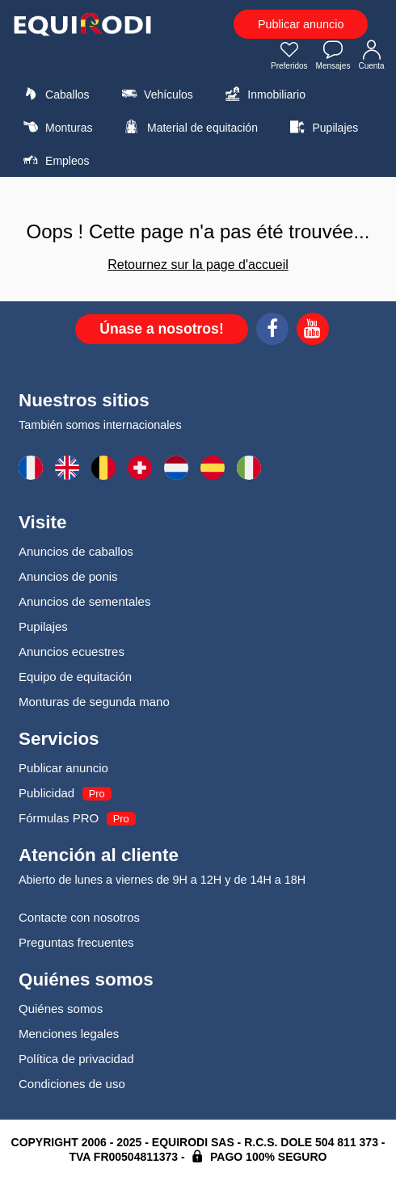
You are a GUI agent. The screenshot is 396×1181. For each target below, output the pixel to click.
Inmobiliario (263, 93)
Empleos (54, 160)
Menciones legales (69, 1033)
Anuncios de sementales (84, 601)
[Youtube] (313, 331)
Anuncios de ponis (68, 576)
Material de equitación (189, 127)
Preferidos (289, 56)
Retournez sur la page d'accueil (198, 264)
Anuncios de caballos (76, 551)
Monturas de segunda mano (94, 701)
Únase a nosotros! (161, 329)
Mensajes (333, 56)
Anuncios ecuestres (71, 651)
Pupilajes (321, 127)
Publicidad (46, 793)
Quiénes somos (61, 1008)
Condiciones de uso (72, 1084)
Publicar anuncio (300, 24)
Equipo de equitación (75, 676)
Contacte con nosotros (79, 917)
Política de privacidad (76, 1058)
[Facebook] (272, 331)
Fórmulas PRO (59, 818)
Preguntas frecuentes (76, 942)
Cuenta (371, 56)
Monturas (55, 127)
